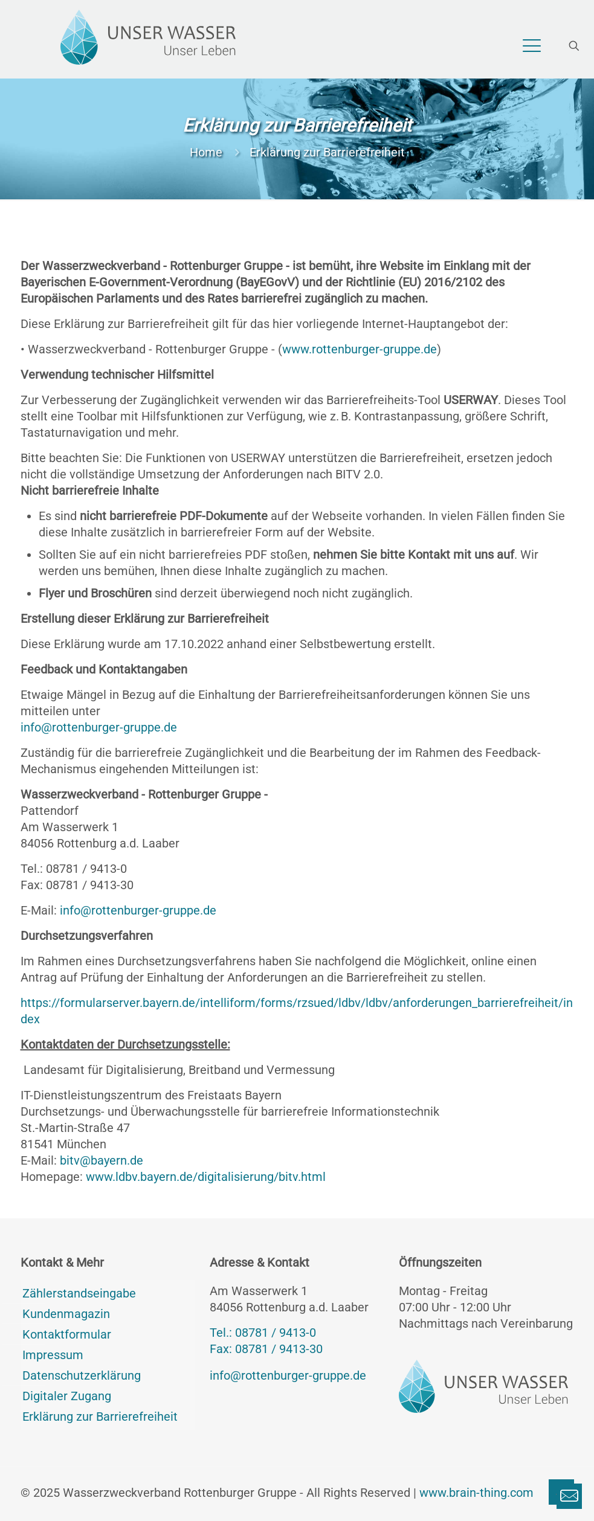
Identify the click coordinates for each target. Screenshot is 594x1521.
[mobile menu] (531, 46)
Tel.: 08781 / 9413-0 (74, 868)
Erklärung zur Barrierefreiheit (100, 1416)
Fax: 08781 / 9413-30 (77, 885)
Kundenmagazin (66, 1314)
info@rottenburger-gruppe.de (99, 727)
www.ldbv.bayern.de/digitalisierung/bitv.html (206, 1176)
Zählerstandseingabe (79, 1293)
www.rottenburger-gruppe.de (359, 349)
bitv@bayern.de (101, 1160)
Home (206, 152)
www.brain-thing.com (476, 1492)
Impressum (52, 1355)
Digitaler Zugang (66, 1396)
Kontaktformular (66, 1334)
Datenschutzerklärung (81, 1375)
